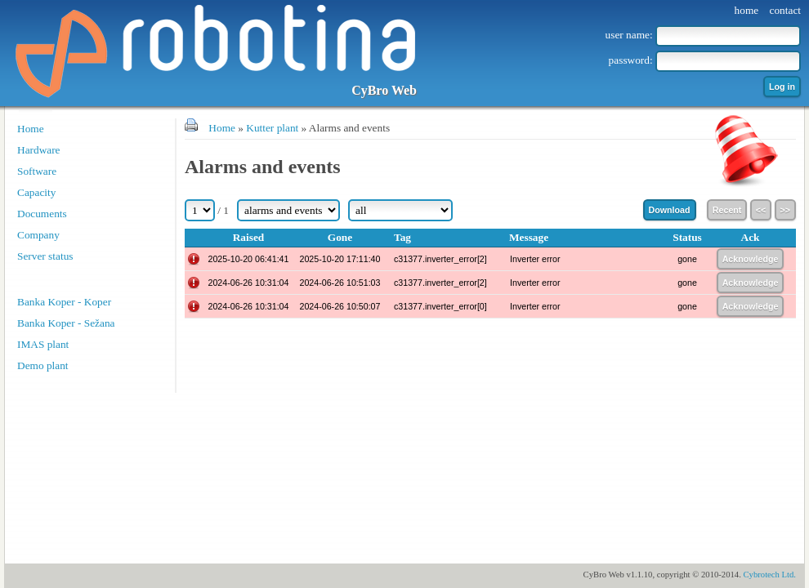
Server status (45, 256)
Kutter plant (272, 128)
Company (38, 235)
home (747, 10)
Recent (727, 210)
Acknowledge (750, 259)
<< (761, 210)
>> (785, 210)
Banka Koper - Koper (64, 302)
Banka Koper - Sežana (66, 323)
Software (36, 171)
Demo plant (43, 365)
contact (785, 10)
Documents (42, 213)
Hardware (38, 150)
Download (670, 210)
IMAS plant (43, 344)
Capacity (36, 192)
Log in (782, 86)
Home (30, 128)
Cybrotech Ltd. (769, 574)
